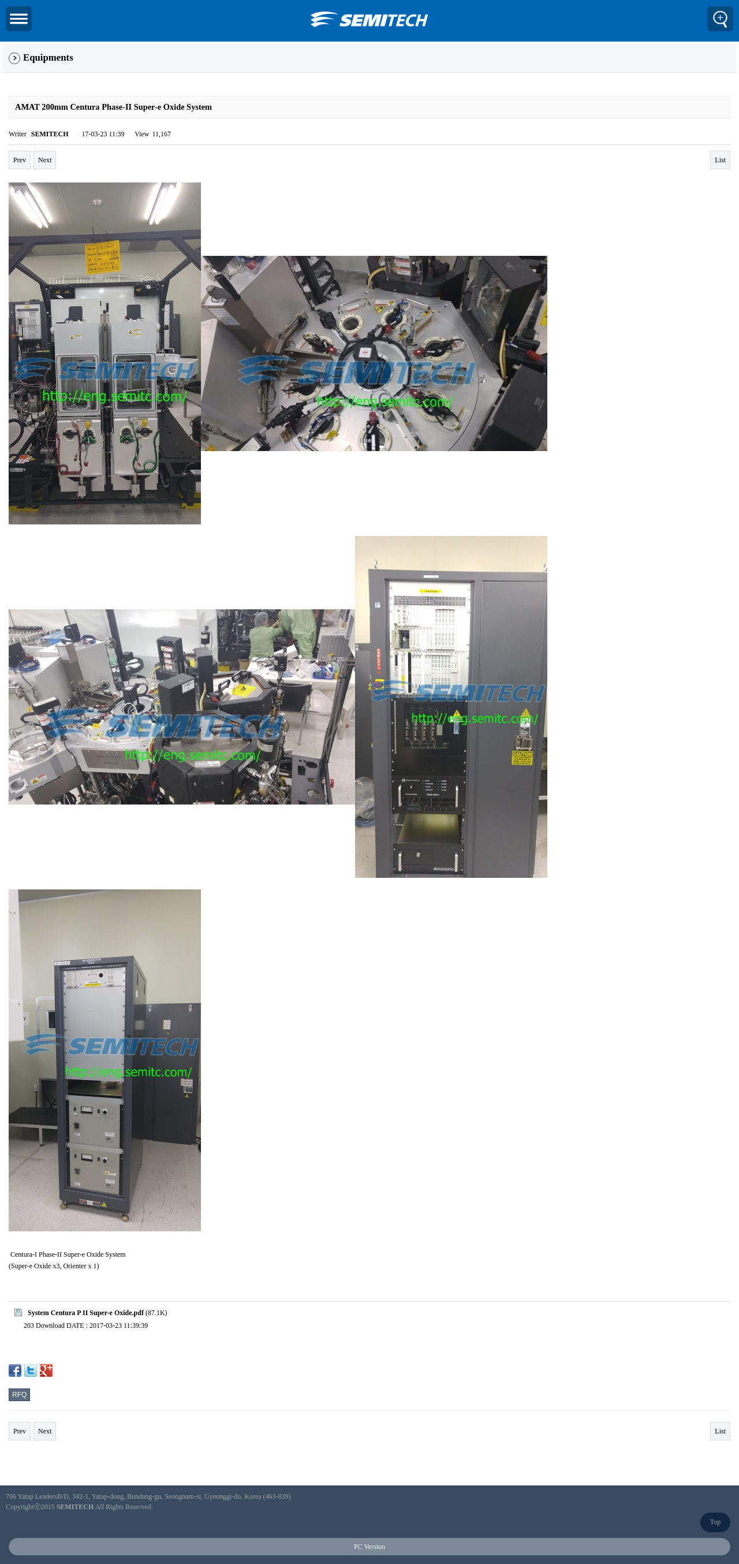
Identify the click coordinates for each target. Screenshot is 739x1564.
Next (44, 160)
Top (715, 1522)
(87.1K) (90, 1313)
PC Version (369, 1547)
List (720, 160)
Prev (19, 160)
